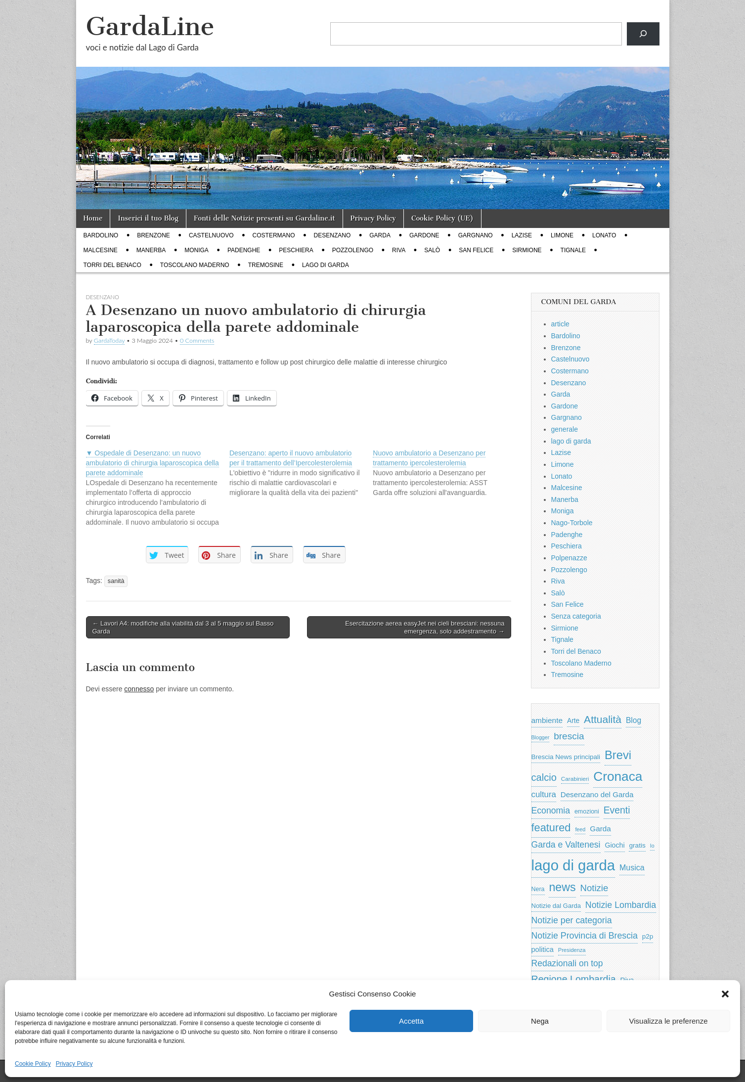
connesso (139, 689)
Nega (540, 1021)
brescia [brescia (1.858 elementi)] (569, 736)
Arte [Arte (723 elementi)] (573, 720)
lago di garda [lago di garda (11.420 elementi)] (573, 865)
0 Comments (197, 340)
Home (93, 218)
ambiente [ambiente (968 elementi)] (547, 720)
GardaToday (109, 340)
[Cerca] (643, 33)
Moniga (196, 250)
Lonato (604, 235)
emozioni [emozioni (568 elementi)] (586, 811)
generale (564, 429)
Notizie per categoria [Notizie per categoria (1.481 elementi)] (571, 920)
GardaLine (150, 26)
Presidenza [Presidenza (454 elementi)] (572, 950)
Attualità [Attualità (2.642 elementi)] (602, 719)
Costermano (274, 235)
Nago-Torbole (572, 523)
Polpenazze (569, 558)
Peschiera (296, 250)
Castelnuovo (211, 235)
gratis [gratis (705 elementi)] (637, 845)
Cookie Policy (33, 1063)
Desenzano (332, 235)
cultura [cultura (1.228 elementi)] (543, 794)
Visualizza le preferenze (668, 1021)
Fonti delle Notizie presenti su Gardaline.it (264, 218)
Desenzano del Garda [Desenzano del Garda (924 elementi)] (597, 794)
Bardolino (101, 235)
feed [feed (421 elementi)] (580, 829)
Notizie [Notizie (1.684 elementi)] (594, 888)
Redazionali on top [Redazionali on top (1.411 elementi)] (567, 963)
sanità (116, 581)
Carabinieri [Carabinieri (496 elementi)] (575, 778)
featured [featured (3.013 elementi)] (551, 827)
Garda (380, 235)
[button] (725, 994)
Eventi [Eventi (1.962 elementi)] (617, 810)
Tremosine (265, 265)
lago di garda (325, 265)
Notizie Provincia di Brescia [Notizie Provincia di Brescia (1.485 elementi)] (584, 936)
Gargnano (475, 235)
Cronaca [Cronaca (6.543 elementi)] (617, 776)
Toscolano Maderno (194, 265)
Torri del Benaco (112, 265)
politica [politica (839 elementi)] (542, 949)
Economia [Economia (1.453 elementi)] (550, 810)
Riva (398, 250)
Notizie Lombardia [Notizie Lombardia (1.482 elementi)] (620, 905)
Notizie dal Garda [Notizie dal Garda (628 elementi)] (556, 905)
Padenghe (243, 250)
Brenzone (153, 235)
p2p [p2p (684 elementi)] (648, 936)
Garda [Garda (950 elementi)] (600, 828)
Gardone (424, 235)
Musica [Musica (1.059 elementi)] (632, 867)
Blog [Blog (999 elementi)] (633, 720)
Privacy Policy (74, 1063)
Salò (432, 250)
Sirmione (526, 250)
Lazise (522, 235)
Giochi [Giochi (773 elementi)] (614, 845)
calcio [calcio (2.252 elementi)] (544, 777)
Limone (562, 235)
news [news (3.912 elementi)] (562, 887)
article (560, 324)
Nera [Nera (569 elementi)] (538, 889)
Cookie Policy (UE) (442, 218)
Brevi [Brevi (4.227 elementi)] (618, 755)
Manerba (151, 250)
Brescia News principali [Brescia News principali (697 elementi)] (566, 757)
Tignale (573, 250)
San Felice (476, 250)
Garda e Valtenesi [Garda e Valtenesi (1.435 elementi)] (566, 845)
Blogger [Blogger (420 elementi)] (540, 737)
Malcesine (101, 250)
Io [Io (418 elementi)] (652, 846)
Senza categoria (576, 616)
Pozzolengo (352, 250)
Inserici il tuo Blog (148, 218)
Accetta (411, 1021)
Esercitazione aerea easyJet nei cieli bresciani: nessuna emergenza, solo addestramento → (424, 627)
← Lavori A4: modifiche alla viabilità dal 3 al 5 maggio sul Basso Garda (183, 627)
